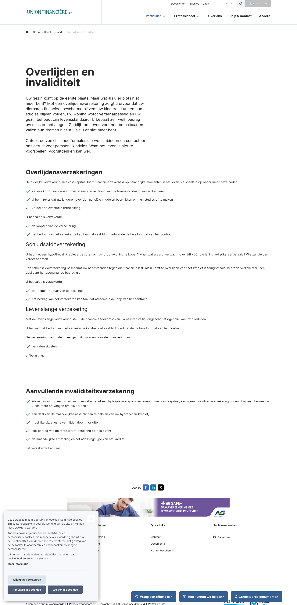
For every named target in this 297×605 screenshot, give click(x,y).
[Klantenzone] (258, 3)
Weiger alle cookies (65, 589)
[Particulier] (152, 16)
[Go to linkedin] (154, 487)
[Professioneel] (183, 16)
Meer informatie (18, 563)
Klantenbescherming (163, 550)
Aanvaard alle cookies (27, 589)
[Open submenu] (164, 16)
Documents (158, 543)
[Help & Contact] (240, 16)
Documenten (178, 3)
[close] (91, 518)
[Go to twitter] (161, 487)
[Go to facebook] (146, 487)
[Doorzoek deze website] (241, 3)
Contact (156, 536)
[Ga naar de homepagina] (64, 12)
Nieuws (194, 3)
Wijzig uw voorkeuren (27, 579)
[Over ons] (215, 16)
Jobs (206, 3)
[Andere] (263, 16)
